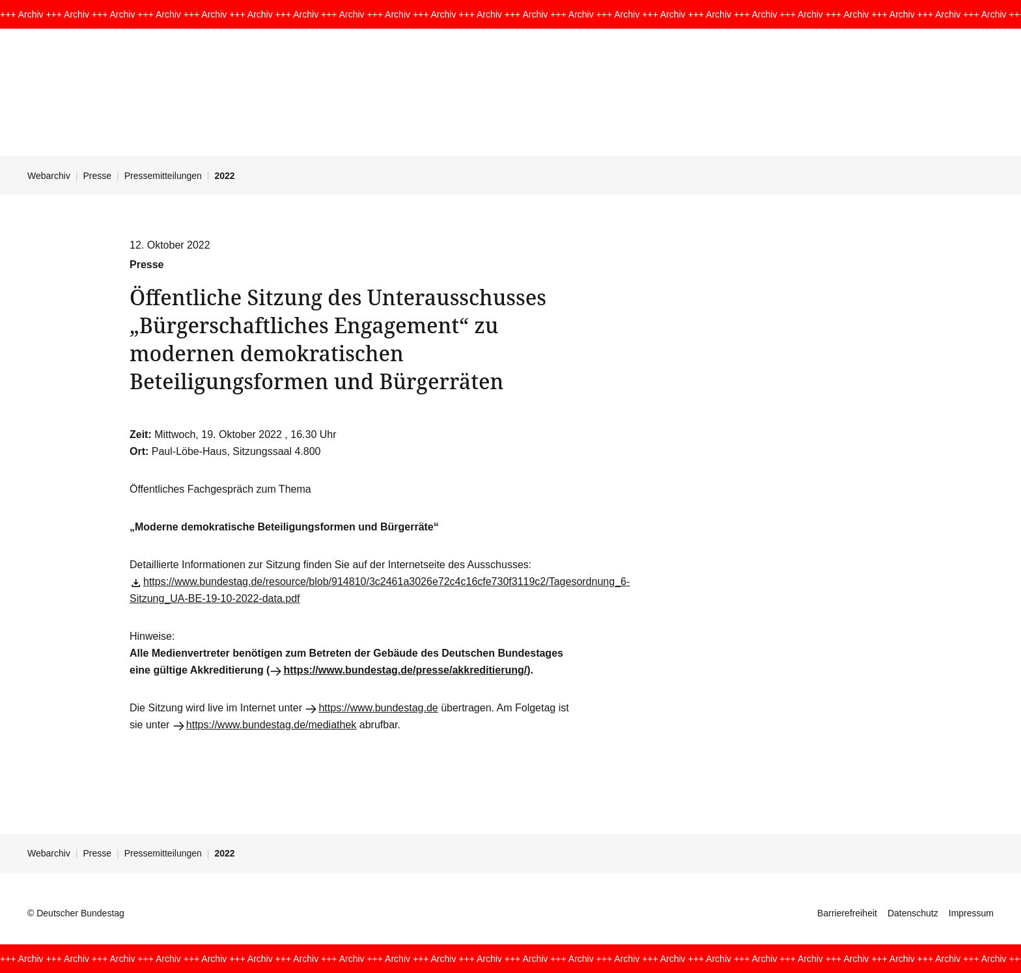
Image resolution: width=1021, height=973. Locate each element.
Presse (97, 176)
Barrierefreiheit (847, 913)
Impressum (971, 913)
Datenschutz (913, 913)
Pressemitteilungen (163, 176)
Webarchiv (48, 176)
